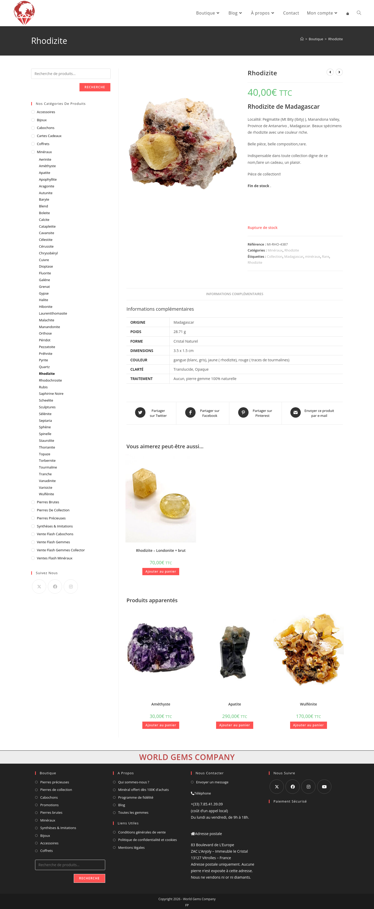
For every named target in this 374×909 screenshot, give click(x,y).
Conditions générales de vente (142, 830)
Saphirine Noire (51, 393)
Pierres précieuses (54, 780)
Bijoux (42, 120)
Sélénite (45, 413)
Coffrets (43, 143)
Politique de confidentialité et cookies (147, 838)
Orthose (45, 333)
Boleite (44, 213)
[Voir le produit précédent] (330, 72)
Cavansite (46, 232)
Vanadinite (47, 480)
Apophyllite (48, 179)
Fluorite (45, 273)
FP (187, 903)
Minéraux (275, 250)
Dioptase (46, 266)
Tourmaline (48, 467)
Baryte (44, 199)
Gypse (44, 293)
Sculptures (47, 407)
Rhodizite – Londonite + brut (161, 548)
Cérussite (46, 246)
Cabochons (45, 127)
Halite (43, 299)
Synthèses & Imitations (55, 526)
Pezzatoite (47, 346)
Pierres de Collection (53, 510)
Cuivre (44, 259)
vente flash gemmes (53, 542)
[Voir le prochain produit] (339, 72)
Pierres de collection (56, 787)
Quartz (44, 366)
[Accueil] (302, 39)
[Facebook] (55, 586)
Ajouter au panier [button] (160, 569)
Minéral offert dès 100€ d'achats (143, 787)
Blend (43, 206)
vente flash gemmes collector (61, 550)
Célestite (45, 239)
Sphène (45, 427)
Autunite (45, 193)
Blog (121, 803)
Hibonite (45, 306)
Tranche (45, 474)
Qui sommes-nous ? (133, 780)
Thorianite (47, 447)
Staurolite (46, 440)
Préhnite (45, 353)
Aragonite (46, 186)
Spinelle (45, 433)
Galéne (44, 279)
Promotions (49, 803)
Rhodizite (335, 39)
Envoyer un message (212, 780)
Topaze (44, 454)
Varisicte (45, 487)
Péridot (44, 340)
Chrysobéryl (48, 253)
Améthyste (160, 702)
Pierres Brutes (48, 502)
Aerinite (45, 159)
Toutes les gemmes (133, 810)
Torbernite (47, 460)
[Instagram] (71, 586)
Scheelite (46, 400)
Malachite (46, 320)
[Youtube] (324, 785)
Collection (275, 256)
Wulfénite (308, 702)
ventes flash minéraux (54, 558)
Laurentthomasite (53, 313)
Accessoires (46, 112)
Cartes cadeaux (49, 135)
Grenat (44, 286)
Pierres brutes (51, 810)
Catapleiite (47, 226)
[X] (39, 586)
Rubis (43, 387)
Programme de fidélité (135, 795)
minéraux (312, 256)
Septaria (45, 420)
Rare (325, 256)
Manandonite (49, 326)
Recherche (95, 87)
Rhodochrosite (50, 380)
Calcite (44, 219)
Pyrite (43, 360)
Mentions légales (131, 845)
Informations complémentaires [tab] (234, 294)
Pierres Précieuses (51, 518)
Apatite (234, 702)
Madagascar (293, 256)
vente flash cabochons (55, 534)
